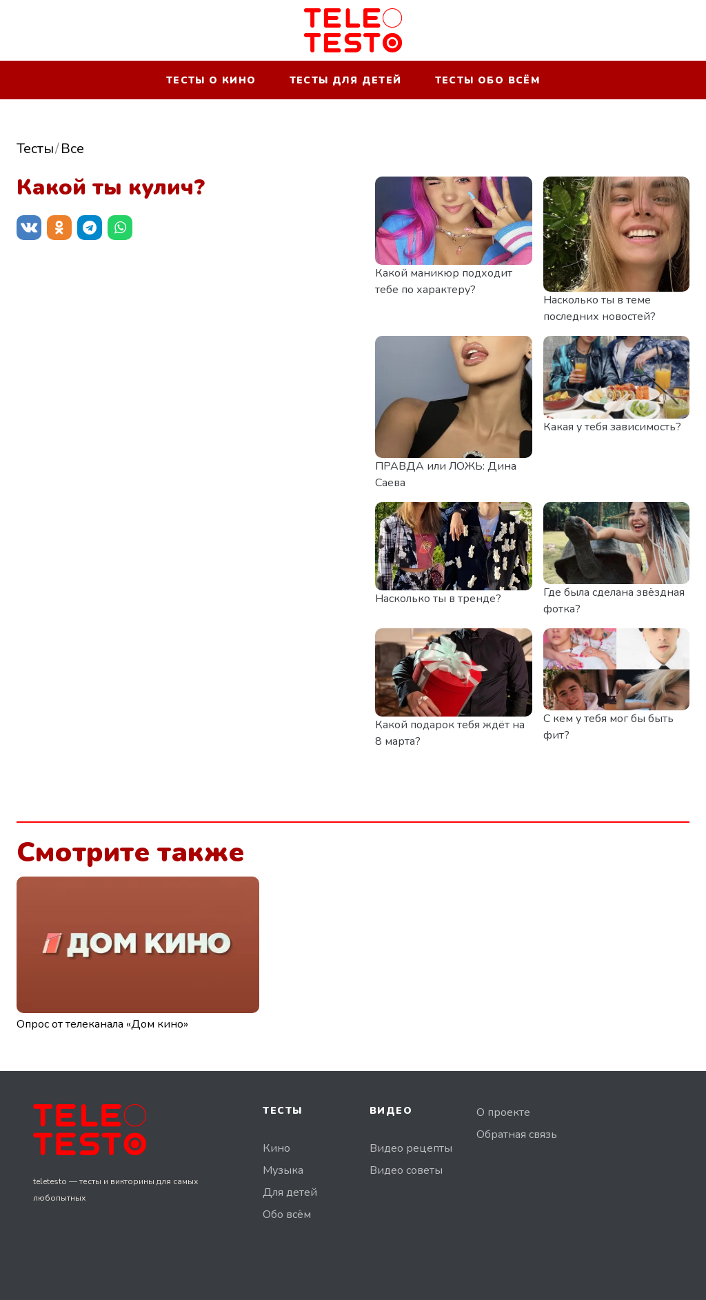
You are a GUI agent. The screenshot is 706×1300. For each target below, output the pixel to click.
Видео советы (406, 1170)
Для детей (290, 1192)
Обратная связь (516, 1134)
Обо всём (287, 1214)
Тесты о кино (211, 80)
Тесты (35, 148)
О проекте (503, 1112)
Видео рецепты (411, 1148)
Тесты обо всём (488, 80)
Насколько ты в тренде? (438, 598)
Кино (276, 1148)
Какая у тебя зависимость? (612, 426)
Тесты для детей (346, 80)
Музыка (283, 1170)
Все (72, 148)
